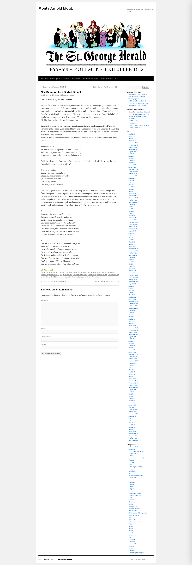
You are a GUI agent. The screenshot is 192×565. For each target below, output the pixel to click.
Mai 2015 (131, 423)
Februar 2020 (132, 297)
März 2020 (132, 295)
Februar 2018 (132, 350)
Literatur (61, 272)
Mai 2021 (131, 264)
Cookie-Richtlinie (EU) (108, 79)
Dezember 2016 (133, 381)
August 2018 (132, 337)
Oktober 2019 (133, 306)
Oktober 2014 (133, 438)
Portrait (131, 535)
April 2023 (132, 213)
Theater (131, 548)
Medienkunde (133, 506)
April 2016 (132, 398)
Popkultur (86, 272)
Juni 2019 (131, 315)
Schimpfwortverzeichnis (142, 114)
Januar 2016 (132, 405)
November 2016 (133, 383)
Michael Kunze (46, 277)
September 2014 (133, 440)
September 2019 (133, 308)
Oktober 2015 (133, 411)
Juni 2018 (131, 341)
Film (130, 473)
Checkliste (132, 462)
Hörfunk (131, 486)
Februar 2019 (132, 323)
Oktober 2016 (133, 385)
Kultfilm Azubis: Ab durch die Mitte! (139, 101)
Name (43, 328)
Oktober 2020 (133, 279)
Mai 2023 (131, 211)
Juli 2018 (131, 339)
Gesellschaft (132, 478)
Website (43, 344)
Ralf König (132, 539)
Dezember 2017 (133, 354)
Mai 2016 (131, 396)
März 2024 (132, 189)
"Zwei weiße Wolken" (80, 275)
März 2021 (132, 268)
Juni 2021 (131, 262)
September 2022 (133, 229)
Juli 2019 (131, 312)
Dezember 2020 (133, 275)
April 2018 (132, 345)
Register (66, 79)
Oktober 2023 (133, 200)
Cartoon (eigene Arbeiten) (136, 458)
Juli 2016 (131, 392)
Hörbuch (131, 484)
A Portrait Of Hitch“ (135, 447)
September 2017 (133, 361)
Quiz (130, 537)
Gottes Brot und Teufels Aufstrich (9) (53, 87)
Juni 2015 (131, 420)
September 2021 (133, 255)
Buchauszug (132, 453)
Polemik (131, 530)
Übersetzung (132, 550)
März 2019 (132, 321)
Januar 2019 (132, 326)
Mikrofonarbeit (133, 511)
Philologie (132, 526)
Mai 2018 (131, 343)
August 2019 (132, 310)
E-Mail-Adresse (46, 336)
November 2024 (133, 171)
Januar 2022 (132, 246)
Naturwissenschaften (135, 522)
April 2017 (132, 372)
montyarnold (70, 95)
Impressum (76, 79)
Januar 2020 (132, 299)
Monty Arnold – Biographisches (138, 513)
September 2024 (133, 176)
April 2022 (132, 240)
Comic (130, 464)
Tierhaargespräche (134, 99)
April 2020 (132, 293)
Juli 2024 (131, 180)
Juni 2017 (131, 367)
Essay (130, 469)
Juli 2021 (131, 259)
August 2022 (132, 231)
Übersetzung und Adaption (136, 552)
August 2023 (132, 204)
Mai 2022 (131, 237)
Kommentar (45, 300)
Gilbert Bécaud (102, 275)
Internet (131, 491)
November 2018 (133, 330)
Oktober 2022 (133, 226)
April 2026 (132, 134)
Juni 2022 (131, 235)
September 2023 (133, 202)
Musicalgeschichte (134, 515)
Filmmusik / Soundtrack (136, 475)
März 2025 (132, 163)
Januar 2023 (132, 220)
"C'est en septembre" (107, 272)
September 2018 (133, 334)
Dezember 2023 (133, 196)
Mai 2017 (131, 370)
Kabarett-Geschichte (135, 495)
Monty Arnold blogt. (55, 8)
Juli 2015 (131, 418)
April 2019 (132, 319)
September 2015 (133, 414)
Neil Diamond (55, 277)
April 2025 (132, 160)
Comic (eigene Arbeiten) (136, 467)
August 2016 (132, 389)
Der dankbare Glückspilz (143, 112)
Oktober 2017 (133, 359)
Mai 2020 (131, 290)
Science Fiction (133, 544)
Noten (130, 524)
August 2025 (132, 152)
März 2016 (132, 400)
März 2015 (132, 427)
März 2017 (132, 374)
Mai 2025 (131, 158)
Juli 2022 (131, 233)
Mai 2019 (131, 317)
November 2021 (133, 251)
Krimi (130, 497)
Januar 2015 (132, 431)
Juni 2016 (131, 394)
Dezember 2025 (133, 143)
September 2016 (133, 387)
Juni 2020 (131, 288)
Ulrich (130, 114)
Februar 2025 (132, 165)
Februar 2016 (132, 403)
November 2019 (133, 304)
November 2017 (133, 356)
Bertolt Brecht (92, 275)
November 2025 (133, 145)
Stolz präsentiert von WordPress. (138, 559)
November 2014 (133, 436)
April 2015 (132, 425)
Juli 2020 (131, 286)
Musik (80, 272)
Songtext (131, 546)
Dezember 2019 (133, 301)
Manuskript (132, 502)
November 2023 (133, 198)
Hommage (132, 482)
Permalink (95, 277)
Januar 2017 (132, 378)
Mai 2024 (131, 185)
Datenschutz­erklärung (90, 79)
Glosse (131, 480)
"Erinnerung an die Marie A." (50, 275)
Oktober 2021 (133, 253)
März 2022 (132, 242)
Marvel (131, 504)
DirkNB (131, 116)
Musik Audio (132, 519)
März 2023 (132, 215)
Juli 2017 (131, 365)
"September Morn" (66, 275)
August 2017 (132, 363)
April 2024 (132, 187)
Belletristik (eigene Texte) (136, 451)
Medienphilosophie (71, 272)
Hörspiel (131, 489)
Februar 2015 (132, 429)
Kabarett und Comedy (135, 493)
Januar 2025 (132, 167)
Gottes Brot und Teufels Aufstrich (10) (106, 87)
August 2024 (132, 178)
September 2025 (133, 149)
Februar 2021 (132, 270)
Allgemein (132, 449)
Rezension (132, 541)
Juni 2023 (131, 209)
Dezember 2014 (133, 434)
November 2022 (133, 224)
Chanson (131, 460)
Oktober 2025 (133, 147)
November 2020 (133, 277)
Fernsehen (132, 471)
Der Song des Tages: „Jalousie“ (138, 105)
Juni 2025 (131, 156)
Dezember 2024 (133, 169)
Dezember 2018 (133, 328)
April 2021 (132, 266)
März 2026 (132, 136)
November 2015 (133, 409)
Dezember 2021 (133, 248)
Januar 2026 (132, 140)
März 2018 (132, 348)
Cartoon (131, 456)
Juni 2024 (131, 182)
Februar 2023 (132, 218)
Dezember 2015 (133, 407)
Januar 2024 (132, 193)
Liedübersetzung (113, 275)
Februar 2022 (132, 244)
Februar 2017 (132, 376)
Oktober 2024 (133, 174)
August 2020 (132, 284)
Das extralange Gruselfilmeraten (138, 103)
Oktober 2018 (133, 332)
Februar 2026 (132, 138)
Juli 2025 (131, 154)
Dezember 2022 (133, 222)
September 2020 (133, 281)
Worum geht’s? (55, 79)
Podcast (131, 528)
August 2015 (132, 416)
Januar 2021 (132, 273)
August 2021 (132, 257)
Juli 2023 (131, 207)
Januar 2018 (132, 352)
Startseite (44, 79)
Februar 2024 (132, 191)
